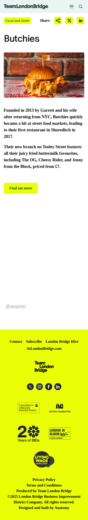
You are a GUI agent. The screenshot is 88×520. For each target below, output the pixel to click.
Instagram (39, 386)
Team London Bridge (26, 6)
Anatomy (61, 508)
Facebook (48, 386)
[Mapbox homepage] (15, 306)
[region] (44, 261)
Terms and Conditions (44, 485)
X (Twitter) (30, 386)
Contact (16, 341)
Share (58, 20)
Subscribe (34, 341)
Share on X (69, 20)
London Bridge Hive (62, 341)
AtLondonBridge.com (44, 348)
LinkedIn (57, 386)
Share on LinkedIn (80, 20)
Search (80, 6)
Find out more (20, 188)
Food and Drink (17, 20)
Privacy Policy (43, 480)
